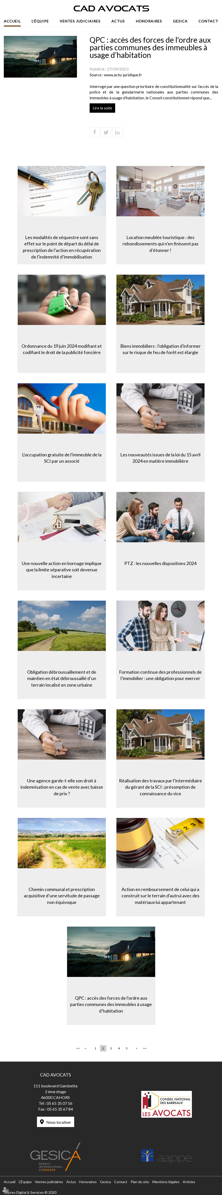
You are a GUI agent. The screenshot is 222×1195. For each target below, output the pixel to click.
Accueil (12, 21)
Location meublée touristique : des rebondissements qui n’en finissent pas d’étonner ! (160, 244)
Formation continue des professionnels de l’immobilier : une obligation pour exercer (160, 675)
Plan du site (140, 1182)
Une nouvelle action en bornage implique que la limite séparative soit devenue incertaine (62, 569)
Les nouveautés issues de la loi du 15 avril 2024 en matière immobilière (160, 458)
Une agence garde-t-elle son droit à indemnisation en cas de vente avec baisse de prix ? (62, 787)
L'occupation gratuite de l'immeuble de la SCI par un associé (62, 458)
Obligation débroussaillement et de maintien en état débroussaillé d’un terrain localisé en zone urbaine (61, 678)
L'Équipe (40, 21)
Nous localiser (58, 1122)
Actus (118, 21)
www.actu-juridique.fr (123, 74)
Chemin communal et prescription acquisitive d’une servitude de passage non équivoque (62, 895)
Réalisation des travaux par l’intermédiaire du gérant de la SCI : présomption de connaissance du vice (160, 787)
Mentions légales (165, 1182)
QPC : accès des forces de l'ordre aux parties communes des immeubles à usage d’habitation (111, 1004)
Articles (189, 1182)
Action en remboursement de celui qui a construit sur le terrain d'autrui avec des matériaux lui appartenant (160, 895)
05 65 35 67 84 (60, 1109)
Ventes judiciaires (80, 21)
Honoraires (149, 21)
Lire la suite (102, 107)
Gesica (180, 21)
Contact (208, 21)
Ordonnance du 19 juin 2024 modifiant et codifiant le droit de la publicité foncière (62, 349)
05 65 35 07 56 (59, 1103)
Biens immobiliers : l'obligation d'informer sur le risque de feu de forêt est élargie (160, 349)
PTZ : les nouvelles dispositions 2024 (160, 563)
